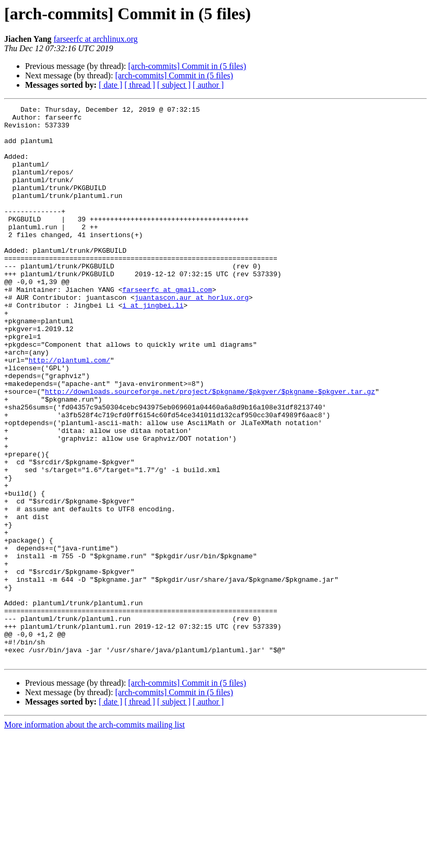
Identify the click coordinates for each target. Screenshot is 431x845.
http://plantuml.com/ (69, 411)
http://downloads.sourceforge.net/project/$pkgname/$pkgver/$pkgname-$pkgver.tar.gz (210, 449)
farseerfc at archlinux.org (96, 38)
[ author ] (208, 84)
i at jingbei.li (152, 345)
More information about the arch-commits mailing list (94, 835)
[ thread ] (139, 84)
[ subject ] (174, 84)
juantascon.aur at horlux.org (192, 336)
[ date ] (110, 84)
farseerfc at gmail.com (167, 327)
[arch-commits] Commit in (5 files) (187, 66)
